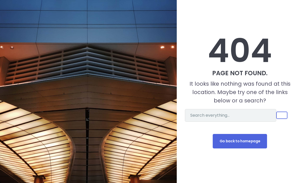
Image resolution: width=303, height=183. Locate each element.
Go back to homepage (240, 141)
